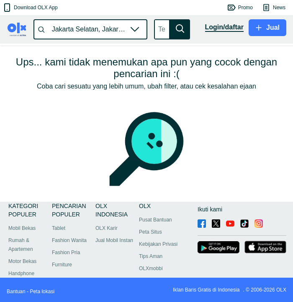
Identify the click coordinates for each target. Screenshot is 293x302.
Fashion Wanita (69, 240)
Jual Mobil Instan (114, 240)
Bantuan (16, 291)
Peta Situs (150, 232)
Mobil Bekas (22, 228)
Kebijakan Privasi (158, 244)
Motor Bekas (22, 261)
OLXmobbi (151, 268)
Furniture (62, 265)
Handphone (21, 273)
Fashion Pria (66, 252)
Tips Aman (150, 256)
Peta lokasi (42, 291)
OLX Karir (106, 228)
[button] (30, 8)
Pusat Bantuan (155, 220)
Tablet (58, 228)
